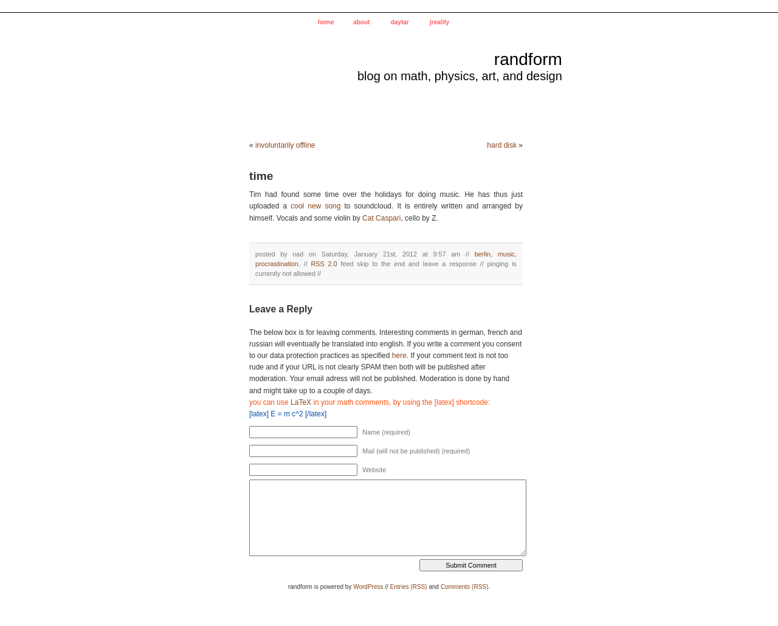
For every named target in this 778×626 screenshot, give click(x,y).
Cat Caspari (381, 218)
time (261, 176)
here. (400, 355)
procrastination (276, 263)
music (506, 254)
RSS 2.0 (324, 263)
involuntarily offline (285, 145)
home (326, 22)
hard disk (502, 145)
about (361, 22)
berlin (483, 254)
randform (528, 59)
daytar (400, 22)
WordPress (368, 586)
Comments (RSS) (464, 586)
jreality (439, 22)
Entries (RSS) (408, 586)
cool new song (315, 206)
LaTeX (301, 402)
